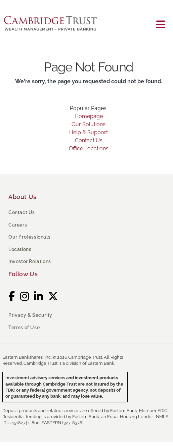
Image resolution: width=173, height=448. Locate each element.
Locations (19, 249)
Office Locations (89, 148)
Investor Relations (29, 261)
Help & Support (88, 132)
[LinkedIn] (38, 296)
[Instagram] (24, 296)
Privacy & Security (30, 315)
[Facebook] (11, 296)
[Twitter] (53, 296)
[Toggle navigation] (160, 24)
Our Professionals (29, 237)
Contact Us (88, 140)
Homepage (89, 116)
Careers (17, 225)
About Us (22, 196)
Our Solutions (88, 124)
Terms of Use (24, 327)
